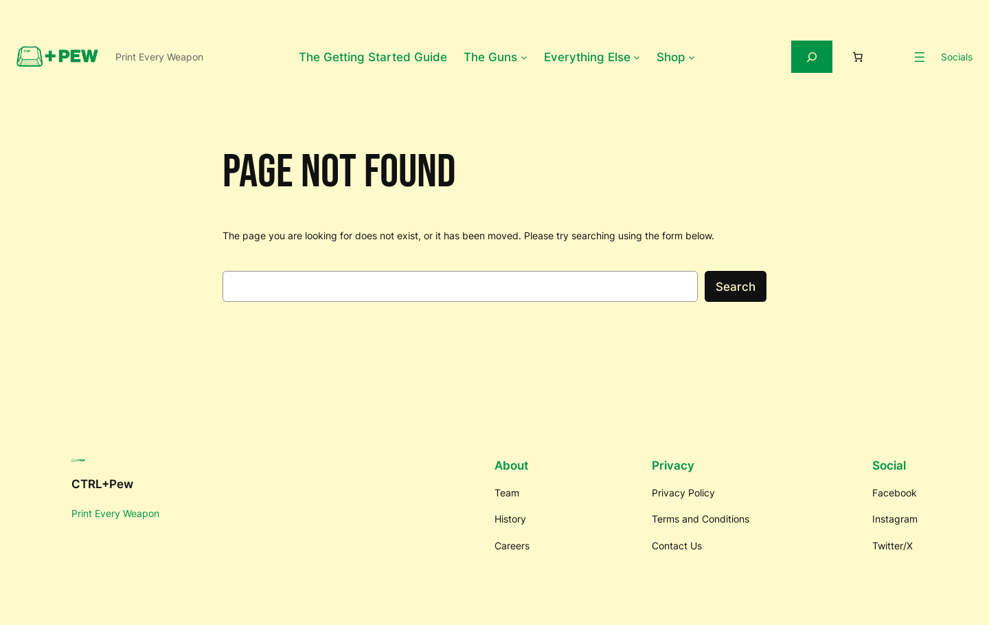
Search (735, 287)
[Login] (893, 57)
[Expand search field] (811, 57)
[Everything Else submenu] (636, 57)
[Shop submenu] (691, 57)
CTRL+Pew (102, 484)
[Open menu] (919, 57)
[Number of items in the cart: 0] (857, 57)
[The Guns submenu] (524, 57)
